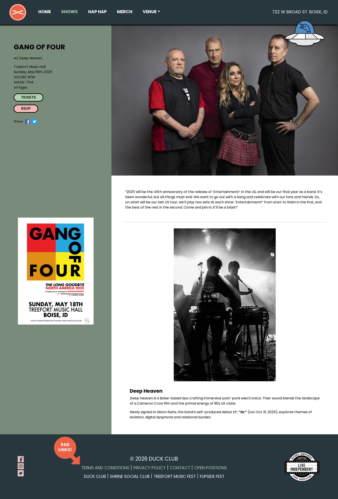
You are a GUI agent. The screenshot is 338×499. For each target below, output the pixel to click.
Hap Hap (97, 12)
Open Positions (210, 468)
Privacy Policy (149, 468)
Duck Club (95, 476)
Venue (149, 12)
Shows (69, 12)
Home (44, 12)
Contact (180, 468)
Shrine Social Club (130, 476)
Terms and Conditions (105, 468)
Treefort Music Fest (175, 476)
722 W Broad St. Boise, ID (300, 12)
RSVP (26, 108)
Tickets (28, 97)
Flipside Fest (212, 476)
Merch (124, 12)
